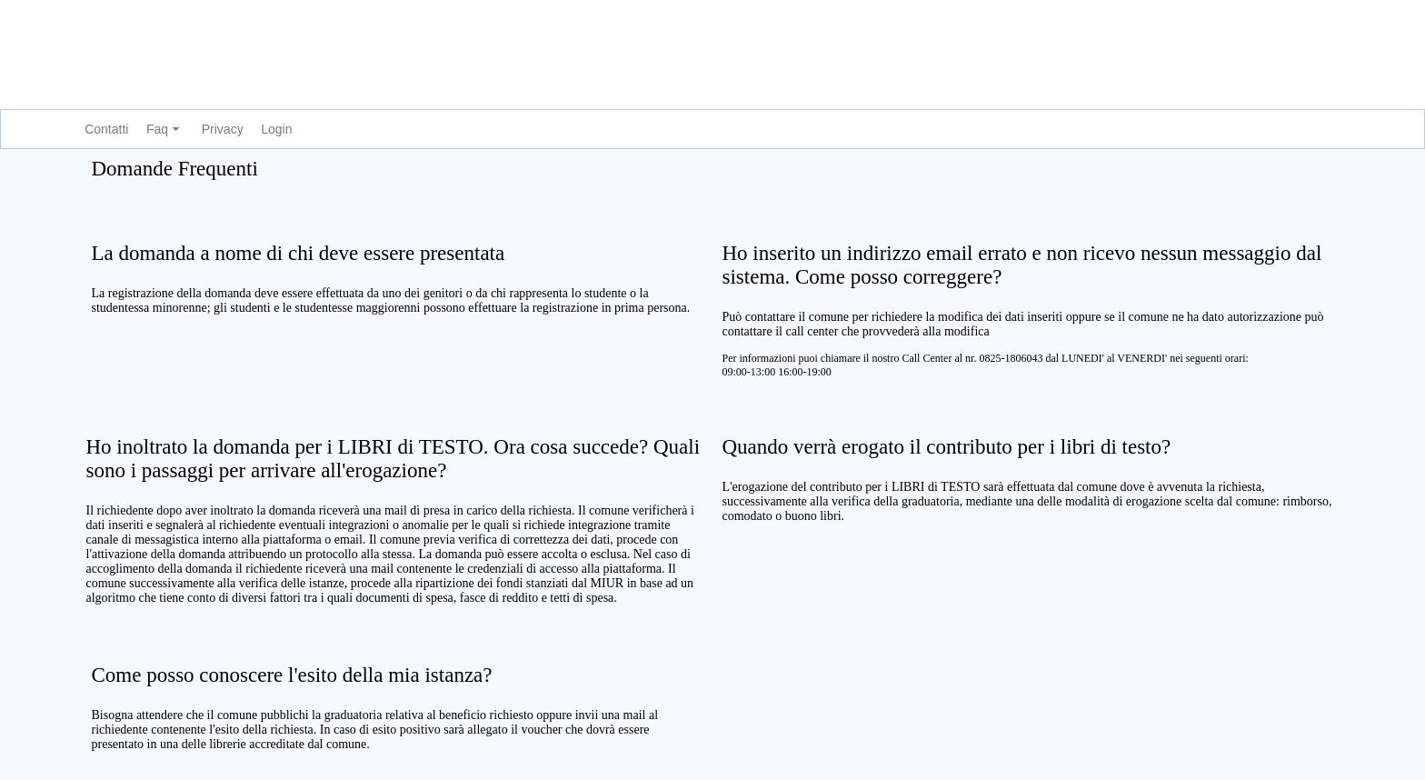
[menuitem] (103, 129)
